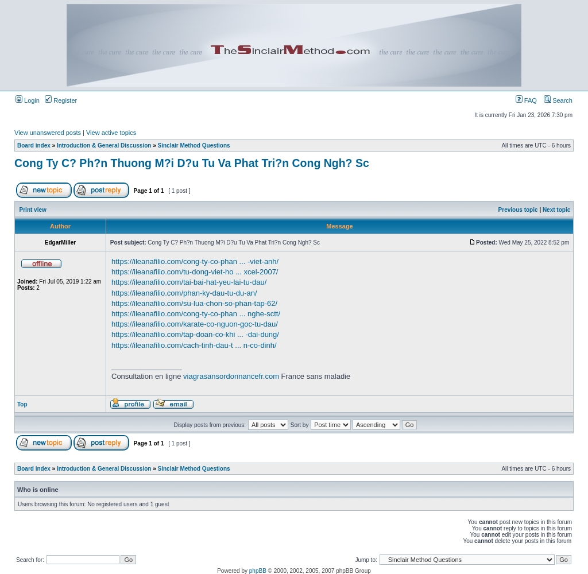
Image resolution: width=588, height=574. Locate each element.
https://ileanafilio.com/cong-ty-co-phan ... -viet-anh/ (194, 261)
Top (22, 404)
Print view (33, 210)
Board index (34, 145)
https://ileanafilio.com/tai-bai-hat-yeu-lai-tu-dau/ (188, 282)
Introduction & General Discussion (104, 145)
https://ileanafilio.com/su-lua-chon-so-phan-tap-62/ (194, 303)
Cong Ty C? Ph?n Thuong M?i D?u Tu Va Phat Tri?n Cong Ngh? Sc (191, 163)
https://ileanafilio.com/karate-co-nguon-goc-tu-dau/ (194, 324)
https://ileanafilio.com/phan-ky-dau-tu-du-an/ (184, 293)
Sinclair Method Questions (194, 145)
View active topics (111, 132)
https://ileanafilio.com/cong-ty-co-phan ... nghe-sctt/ (195, 313)
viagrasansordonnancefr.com (231, 376)
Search (558, 100)
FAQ (526, 100)
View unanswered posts (47, 132)
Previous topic (518, 210)
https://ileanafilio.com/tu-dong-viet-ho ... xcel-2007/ (194, 271)
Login (28, 100)
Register (61, 100)
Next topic (556, 210)
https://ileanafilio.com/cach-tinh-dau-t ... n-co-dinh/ (194, 345)
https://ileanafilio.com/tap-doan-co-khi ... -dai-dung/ (195, 334)
